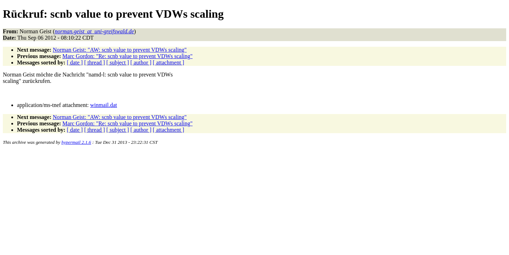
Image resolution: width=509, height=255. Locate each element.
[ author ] (141, 63)
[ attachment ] (168, 63)
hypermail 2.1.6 (76, 142)
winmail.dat (103, 105)
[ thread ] (94, 63)
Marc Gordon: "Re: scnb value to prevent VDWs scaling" (128, 56)
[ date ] (75, 63)
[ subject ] (117, 63)
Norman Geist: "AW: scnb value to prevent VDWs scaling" (120, 50)
